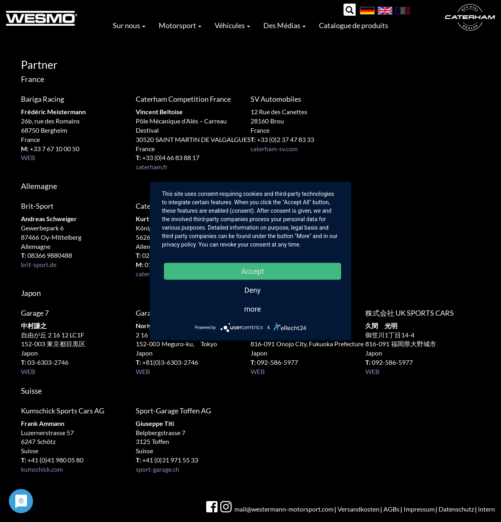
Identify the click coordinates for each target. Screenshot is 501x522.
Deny (252, 290)
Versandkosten (358, 509)
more (252, 309)
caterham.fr (152, 167)
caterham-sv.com (274, 148)
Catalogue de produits (353, 25)
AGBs (391, 509)
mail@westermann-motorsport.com (283, 509)
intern (486, 509)
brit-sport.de (38, 264)
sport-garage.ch (157, 469)
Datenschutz (456, 509)
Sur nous (129, 25)
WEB (28, 157)
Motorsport (180, 25)
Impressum (419, 509)
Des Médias (284, 25)
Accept (252, 271)
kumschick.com (42, 469)
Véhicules (232, 25)
